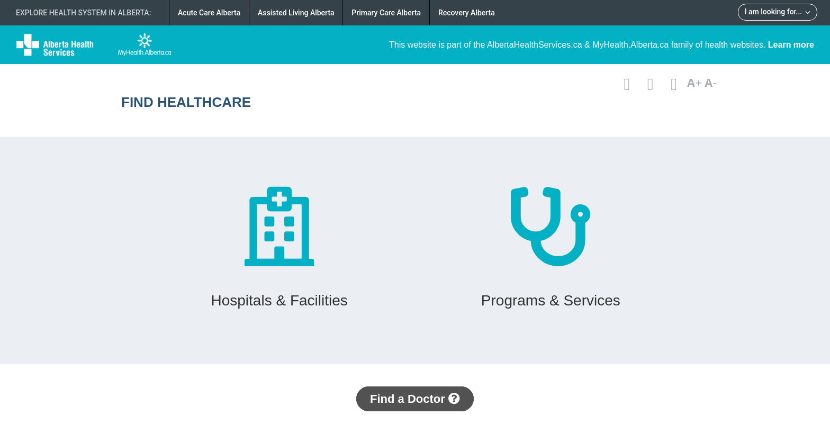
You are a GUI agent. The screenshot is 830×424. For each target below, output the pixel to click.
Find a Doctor (415, 398)
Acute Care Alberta (209, 12)
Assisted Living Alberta (296, 12)
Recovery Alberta (466, 12)
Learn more (791, 44)
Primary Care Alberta (386, 12)
